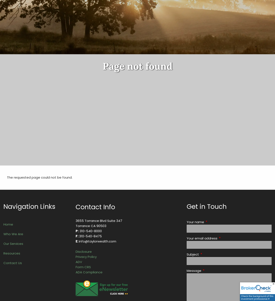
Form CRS (83, 267)
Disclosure (84, 251)
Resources (11, 253)
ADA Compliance (89, 272)
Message (210, 270)
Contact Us (12, 263)
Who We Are (13, 234)
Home (8, 224)
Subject (209, 254)
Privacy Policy (86, 256)
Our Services (13, 243)
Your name (212, 222)
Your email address (218, 238)
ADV (79, 262)
